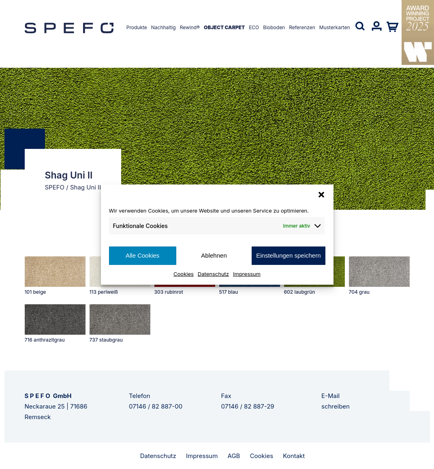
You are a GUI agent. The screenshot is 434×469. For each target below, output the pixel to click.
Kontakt (294, 456)
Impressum (247, 273)
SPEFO (55, 187)
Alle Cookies (142, 255)
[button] (321, 195)
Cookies (183, 273)
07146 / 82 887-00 (155, 406)
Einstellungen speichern (288, 255)
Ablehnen (214, 255)
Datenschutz (213, 273)
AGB (234, 456)
